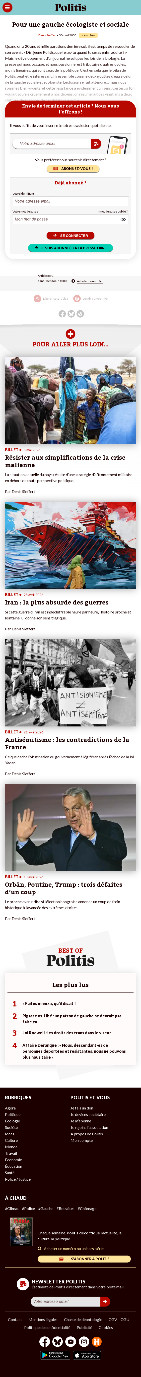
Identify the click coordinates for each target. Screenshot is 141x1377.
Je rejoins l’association (89, 1127)
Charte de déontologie (83, 1319)
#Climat (12, 1208)
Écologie (12, 1120)
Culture (11, 1140)
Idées (9, 1133)
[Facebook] (44, 1342)
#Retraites (65, 1208)
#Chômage (87, 1208)
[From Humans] (97, 1342)
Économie (13, 1159)
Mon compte (81, 1140)
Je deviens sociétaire (88, 1114)
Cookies (106, 1327)
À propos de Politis (86, 1133)
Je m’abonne (80, 1120)
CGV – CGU (119, 1319)
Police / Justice (18, 1179)
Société (11, 1127)
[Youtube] (70, 1342)
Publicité (84, 1327)
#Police (28, 1208)
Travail (11, 1153)
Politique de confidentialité (47, 1327)
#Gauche (45, 1208)
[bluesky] (57, 1342)
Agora (10, 1107)
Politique (12, 1114)
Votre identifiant (23, 193)
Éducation (13, 1166)
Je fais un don (81, 1107)
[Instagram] (84, 1342)
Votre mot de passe (25, 211)
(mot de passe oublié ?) (113, 211)
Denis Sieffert (47, 35)
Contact (15, 1319)
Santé (9, 1172)
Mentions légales (43, 1319)
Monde (11, 1146)
